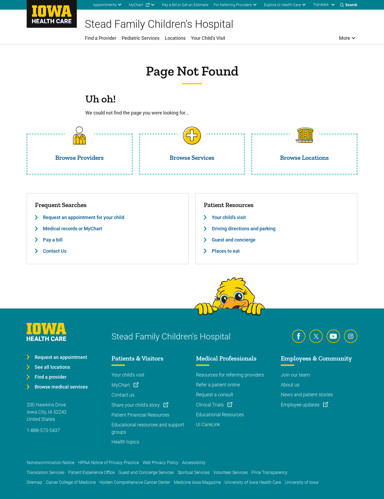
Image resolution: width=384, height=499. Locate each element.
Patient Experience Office (91, 472)
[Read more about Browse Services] (192, 135)
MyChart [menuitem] (136, 5)
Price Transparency (269, 472)
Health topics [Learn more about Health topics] (125, 442)
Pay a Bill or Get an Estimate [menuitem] (185, 5)
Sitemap (34, 482)
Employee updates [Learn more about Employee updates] (301, 404)
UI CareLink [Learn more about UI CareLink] (208, 424)
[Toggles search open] (348, 5)
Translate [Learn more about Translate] (321, 4)
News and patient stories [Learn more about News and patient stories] (307, 394)
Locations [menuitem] (175, 38)
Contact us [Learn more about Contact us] (122, 395)
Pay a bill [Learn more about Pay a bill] (53, 240)
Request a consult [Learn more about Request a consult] (214, 394)
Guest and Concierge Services (146, 472)
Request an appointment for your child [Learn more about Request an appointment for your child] (83, 217)
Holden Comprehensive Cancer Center (134, 482)
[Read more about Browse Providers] (79, 135)
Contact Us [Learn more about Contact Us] (54, 251)
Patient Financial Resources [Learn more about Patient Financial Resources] (140, 415)
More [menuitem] (344, 38)
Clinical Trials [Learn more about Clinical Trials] (210, 404)
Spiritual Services (194, 472)
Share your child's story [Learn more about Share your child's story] (136, 405)
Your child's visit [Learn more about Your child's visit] (128, 375)
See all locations (52, 367)
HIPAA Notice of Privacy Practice (108, 462)
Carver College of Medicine (71, 482)
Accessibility (194, 462)
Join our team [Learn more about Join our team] (295, 375)
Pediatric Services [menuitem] (140, 38)
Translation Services (46, 472)
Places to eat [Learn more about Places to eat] (226, 251)
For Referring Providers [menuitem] (233, 5)
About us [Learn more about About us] (290, 384)
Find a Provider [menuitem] (100, 38)
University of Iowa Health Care (253, 482)
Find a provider (50, 377)
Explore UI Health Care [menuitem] (282, 5)
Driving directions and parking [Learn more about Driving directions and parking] (243, 228)
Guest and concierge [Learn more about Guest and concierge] (233, 240)
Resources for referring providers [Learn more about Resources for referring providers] (230, 375)
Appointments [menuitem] (105, 5)
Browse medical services (61, 387)
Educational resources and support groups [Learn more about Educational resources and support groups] (147, 428)
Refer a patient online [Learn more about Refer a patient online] (218, 384)
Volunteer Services (230, 472)
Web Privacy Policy (160, 462)
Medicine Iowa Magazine (197, 482)
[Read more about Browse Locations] (304, 135)
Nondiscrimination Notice (50, 462)
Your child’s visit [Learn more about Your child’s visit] (229, 217)
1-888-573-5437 (43, 430)
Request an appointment (61, 357)
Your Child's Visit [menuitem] (208, 38)
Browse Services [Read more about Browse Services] (192, 157)
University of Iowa (301, 482)
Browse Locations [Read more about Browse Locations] (304, 157)
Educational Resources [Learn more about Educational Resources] (220, 414)
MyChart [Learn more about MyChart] (121, 385)
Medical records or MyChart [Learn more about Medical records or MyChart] (72, 228)
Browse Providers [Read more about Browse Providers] (79, 157)
